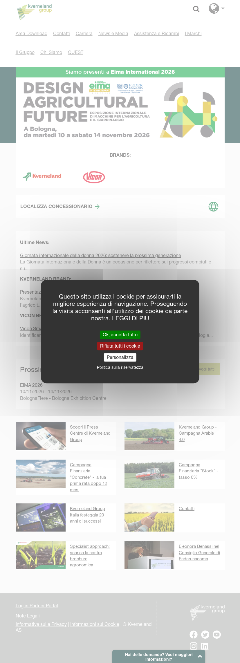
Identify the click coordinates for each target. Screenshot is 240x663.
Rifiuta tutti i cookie (120, 346)
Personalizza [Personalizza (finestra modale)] (120, 357)
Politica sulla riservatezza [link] (120, 367)
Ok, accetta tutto (120, 334)
